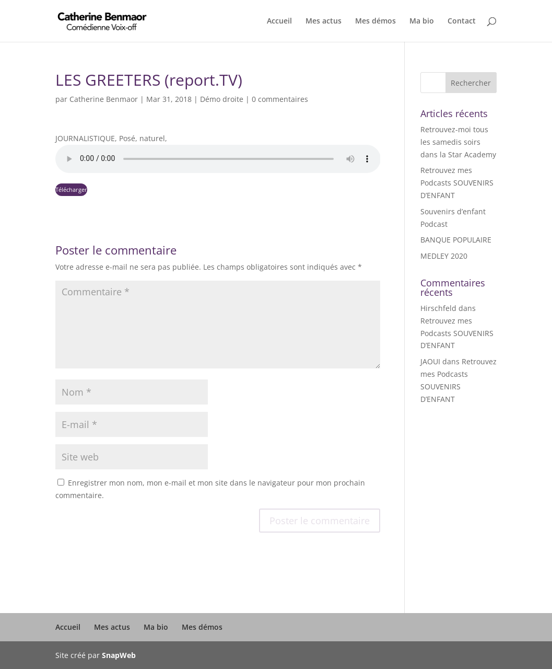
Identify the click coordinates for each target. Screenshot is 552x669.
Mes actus (324, 21)
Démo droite (221, 99)
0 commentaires (280, 99)
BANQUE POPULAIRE (455, 240)
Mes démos (375, 21)
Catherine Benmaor (103, 99)
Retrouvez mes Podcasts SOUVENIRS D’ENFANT (457, 182)
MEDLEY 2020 (443, 256)
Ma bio (421, 21)
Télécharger (71, 189)
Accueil (279, 21)
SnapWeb (119, 655)
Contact (462, 21)
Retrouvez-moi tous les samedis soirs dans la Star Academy (458, 141)
